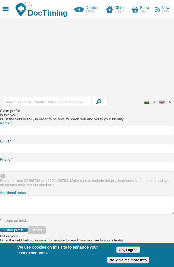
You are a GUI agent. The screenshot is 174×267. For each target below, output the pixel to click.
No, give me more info (128, 260)
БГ (154, 102)
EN (169, 102)
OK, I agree (128, 250)
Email (5, 141)
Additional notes (13, 193)
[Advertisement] (87, 56)
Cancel (37, 230)
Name (6, 123)
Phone (6, 159)
